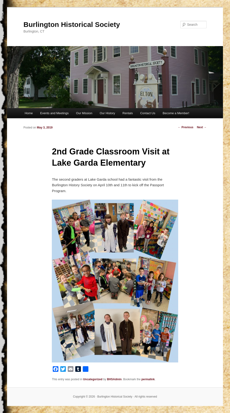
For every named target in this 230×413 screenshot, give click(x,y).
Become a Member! (176, 113)
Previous (185, 127)
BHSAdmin (114, 379)
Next (202, 127)
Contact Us (147, 113)
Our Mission (84, 113)
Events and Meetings (54, 113)
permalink (148, 379)
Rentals (127, 113)
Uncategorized (92, 379)
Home (29, 113)
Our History (107, 113)
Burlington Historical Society (71, 24)
